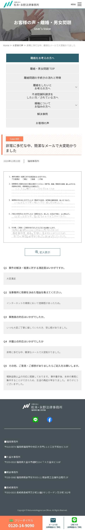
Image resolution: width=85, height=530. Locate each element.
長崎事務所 (12, 487)
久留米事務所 (13, 457)
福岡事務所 (12, 441)
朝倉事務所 (12, 472)
